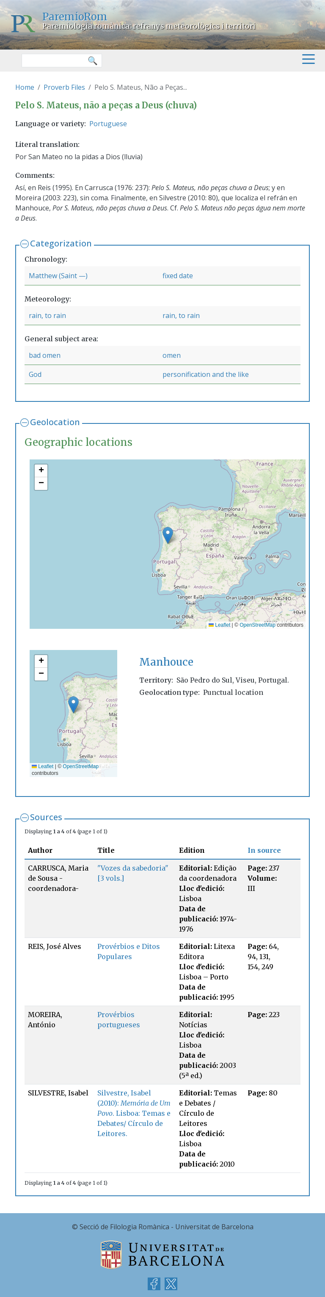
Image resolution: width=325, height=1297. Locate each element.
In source (264, 850)
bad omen (45, 355)
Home (24, 87)
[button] (167, 535)
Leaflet (219, 625)
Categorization (61, 243)
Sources (46, 817)
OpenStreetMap (257, 625)
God (35, 374)
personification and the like (205, 374)
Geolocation (55, 422)
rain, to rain (47, 315)
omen (171, 355)
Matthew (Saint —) (58, 275)
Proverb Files (64, 87)
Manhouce (166, 662)
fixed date (177, 275)
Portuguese (108, 123)
